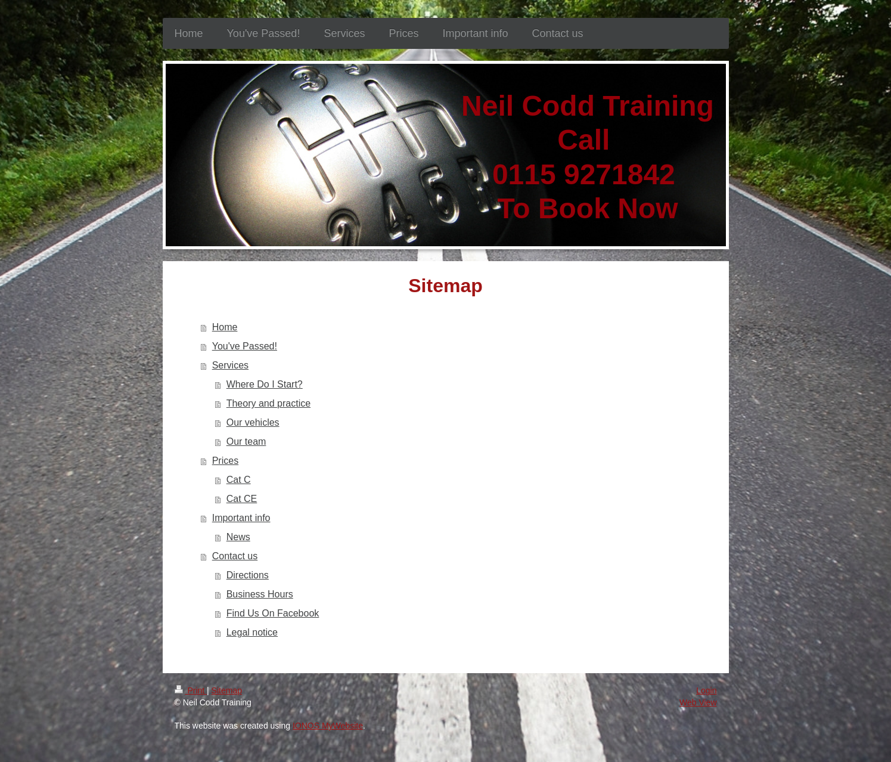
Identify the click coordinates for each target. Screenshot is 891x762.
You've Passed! (244, 346)
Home (225, 327)
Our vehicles (253, 422)
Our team (246, 441)
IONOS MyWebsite (328, 725)
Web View (698, 702)
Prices (225, 461)
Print (191, 690)
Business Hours (259, 594)
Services (230, 365)
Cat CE (241, 499)
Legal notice (252, 632)
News (238, 537)
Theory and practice (268, 403)
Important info (241, 518)
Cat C (238, 480)
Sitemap (227, 690)
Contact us (234, 556)
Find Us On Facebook (272, 613)
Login (706, 690)
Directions (247, 575)
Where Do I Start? (264, 384)
